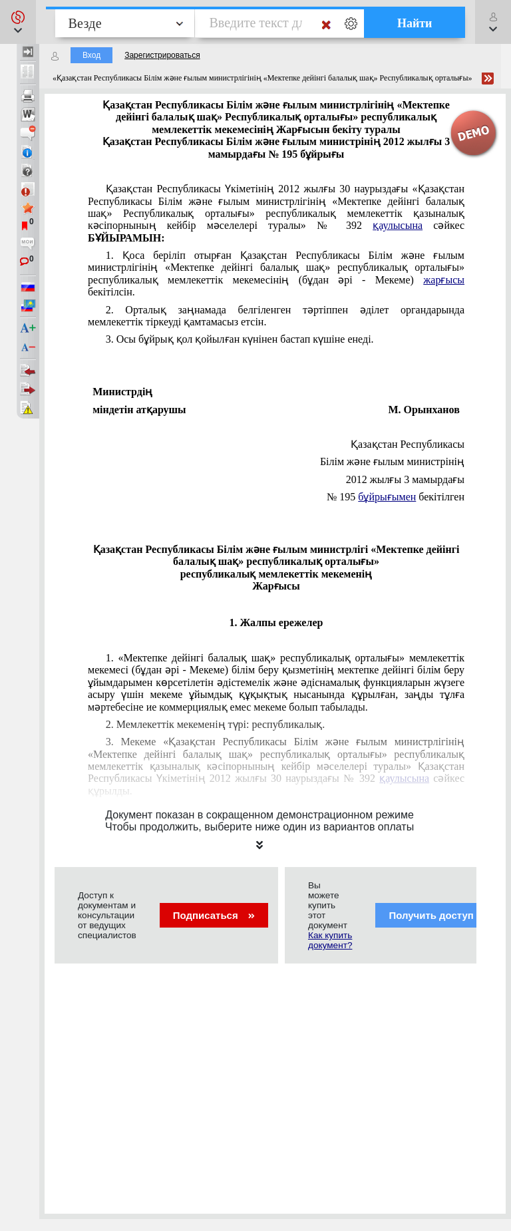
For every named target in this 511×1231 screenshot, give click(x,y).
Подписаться (214, 915)
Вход (91, 55)
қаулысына (398, 225)
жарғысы (443, 279)
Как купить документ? (330, 940)
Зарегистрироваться (162, 55)
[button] (18, 22)
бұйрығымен (387, 496)
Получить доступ (439, 915)
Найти (414, 23)
